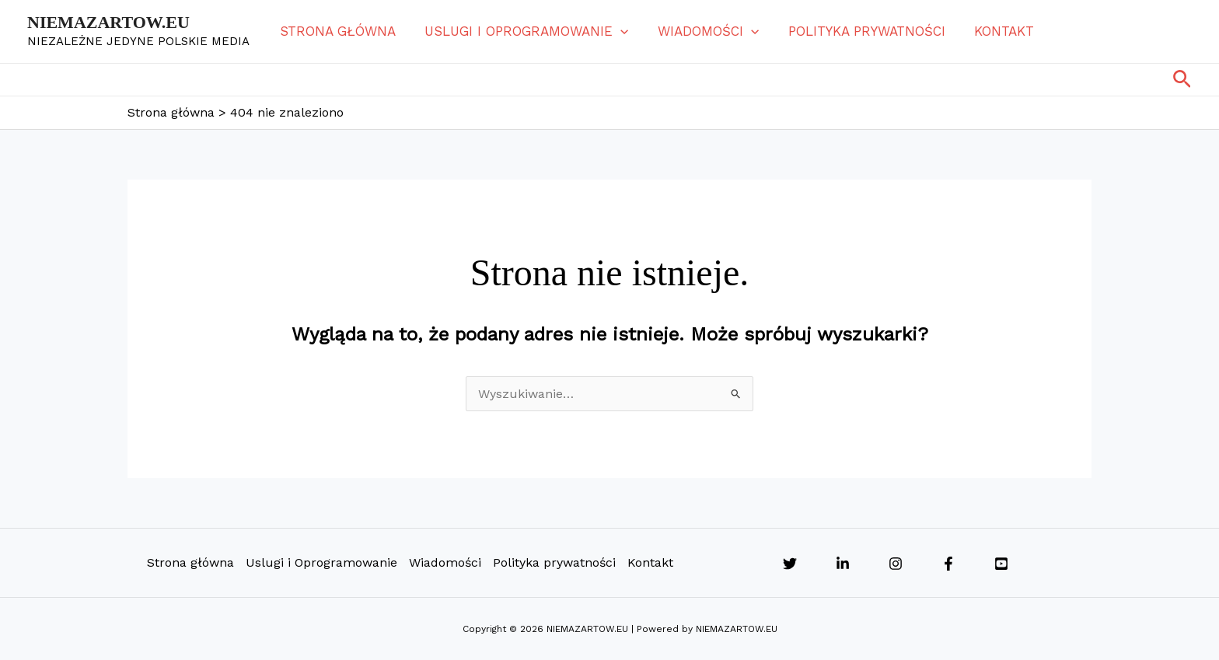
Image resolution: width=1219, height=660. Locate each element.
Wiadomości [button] (701, 31)
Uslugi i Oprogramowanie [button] (522, 31)
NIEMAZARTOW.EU (108, 22)
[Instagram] (896, 564)
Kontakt (992, 31)
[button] (616, 31)
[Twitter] (790, 564)
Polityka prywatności (856, 31)
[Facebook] (948, 564)
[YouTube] (1001, 564)
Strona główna (336, 31)
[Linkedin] (843, 564)
